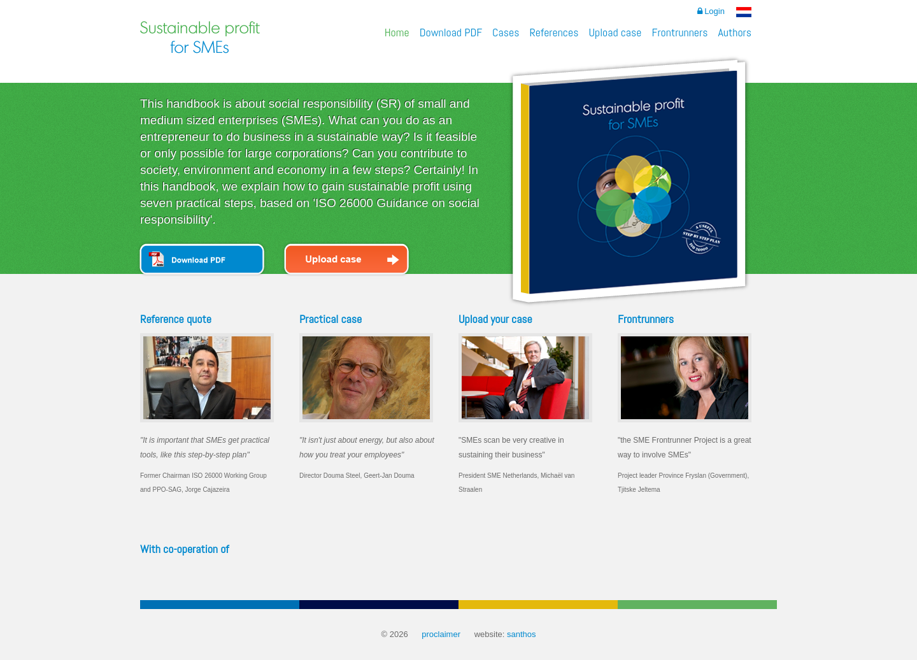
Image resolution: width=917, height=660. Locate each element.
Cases (505, 32)
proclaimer (441, 634)
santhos (521, 634)
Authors (734, 32)
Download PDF (451, 32)
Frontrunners (679, 32)
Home (397, 32)
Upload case (614, 32)
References (553, 32)
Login (711, 11)
